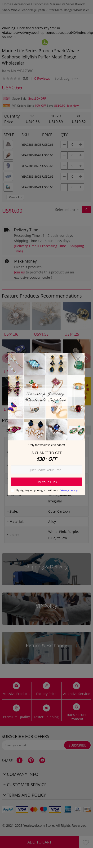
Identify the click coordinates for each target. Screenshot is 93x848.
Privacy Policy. (68, 490)
